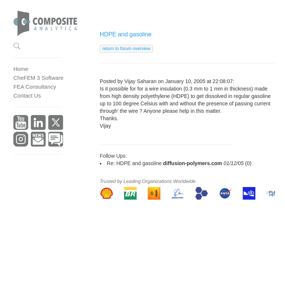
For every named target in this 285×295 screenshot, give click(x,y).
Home (20, 69)
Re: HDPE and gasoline (134, 163)
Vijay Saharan (140, 81)
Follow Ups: (113, 156)
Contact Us (27, 95)
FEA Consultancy (34, 86)
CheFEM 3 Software (38, 78)
